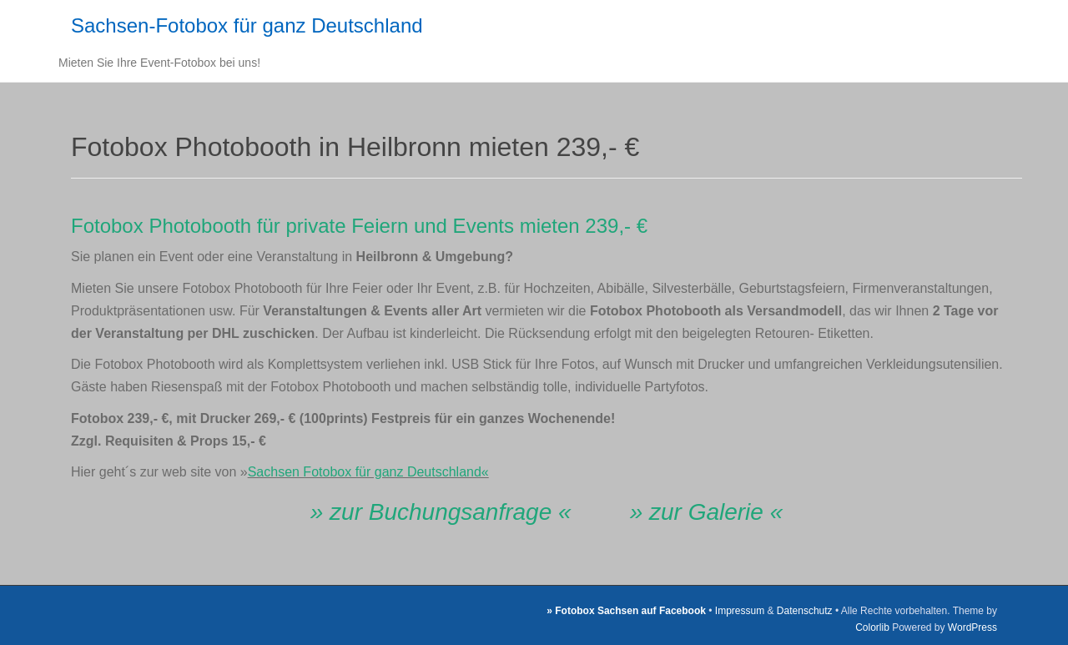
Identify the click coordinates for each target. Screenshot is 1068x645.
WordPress (972, 627)
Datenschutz (805, 611)
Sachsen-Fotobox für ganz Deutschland (247, 25)
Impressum (739, 611)
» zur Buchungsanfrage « (441, 512)
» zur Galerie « (706, 512)
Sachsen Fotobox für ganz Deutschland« (368, 472)
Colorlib (872, 627)
